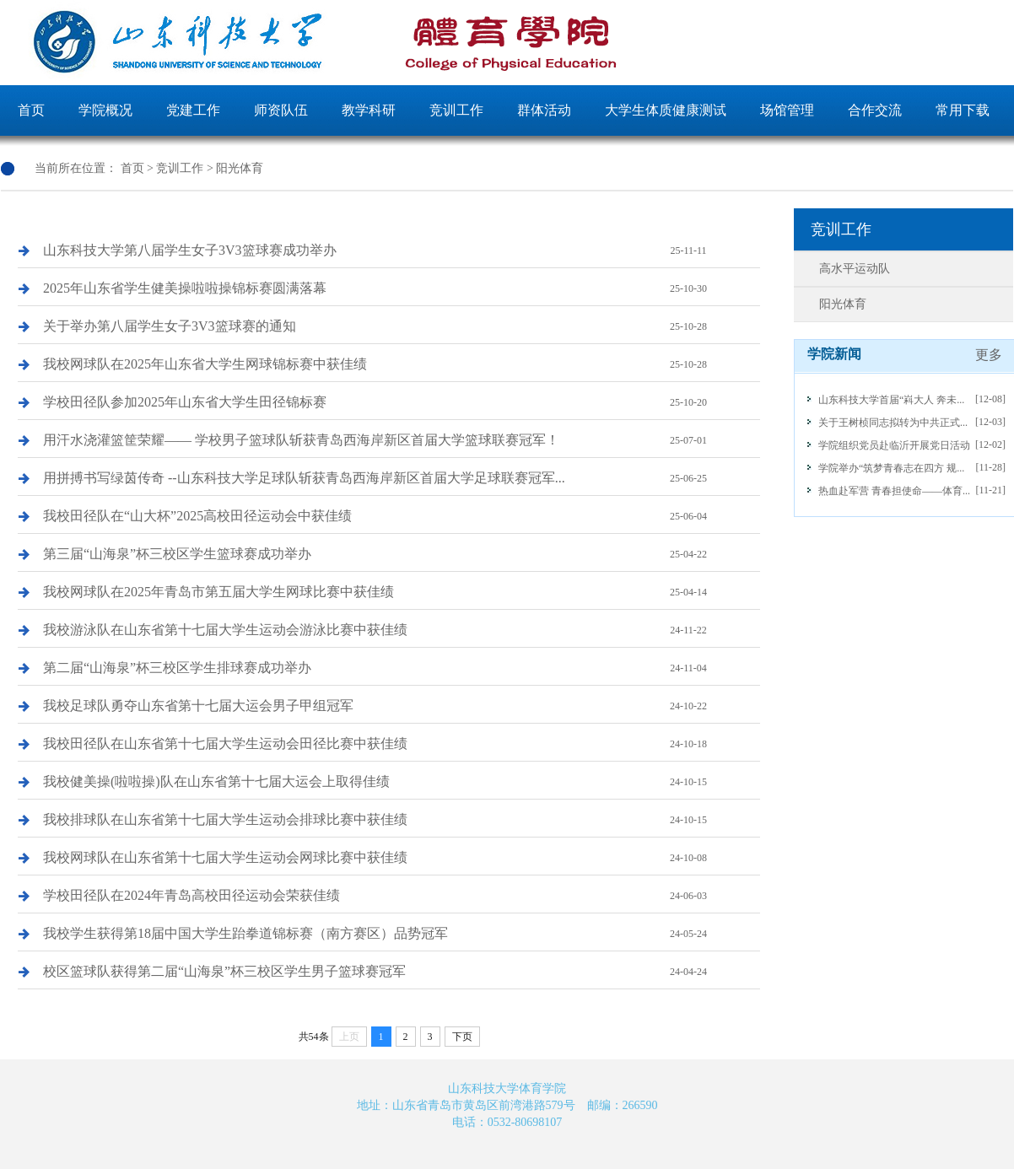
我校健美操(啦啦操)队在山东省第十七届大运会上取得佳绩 (401, 782)
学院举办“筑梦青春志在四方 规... (891, 468)
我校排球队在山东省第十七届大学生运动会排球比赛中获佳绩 (401, 820)
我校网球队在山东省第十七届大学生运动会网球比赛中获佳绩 (401, 858)
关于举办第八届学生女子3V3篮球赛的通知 (401, 326)
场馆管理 (787, 110)
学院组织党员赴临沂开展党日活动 (894, 445)
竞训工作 (456, 110)
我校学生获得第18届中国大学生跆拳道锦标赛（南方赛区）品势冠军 (401, 934)
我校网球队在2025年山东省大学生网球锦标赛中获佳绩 (401, 364)
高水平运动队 (854, 268)
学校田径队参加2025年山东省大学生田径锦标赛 (401, 402)
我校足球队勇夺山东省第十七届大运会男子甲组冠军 (401, 706)
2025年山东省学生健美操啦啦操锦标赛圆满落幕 (401, 288)
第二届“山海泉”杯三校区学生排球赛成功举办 (401, 668)
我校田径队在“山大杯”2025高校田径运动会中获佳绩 (401, 516)
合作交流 (875, 110)
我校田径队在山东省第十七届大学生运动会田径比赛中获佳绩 (401, 744)
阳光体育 (239, 168)
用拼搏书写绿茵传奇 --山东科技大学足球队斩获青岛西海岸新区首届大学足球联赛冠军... (401, 478)
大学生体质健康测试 (665, 110)
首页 (31, 110)
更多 (988, 354)
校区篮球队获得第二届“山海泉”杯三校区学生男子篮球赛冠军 (401, 972)
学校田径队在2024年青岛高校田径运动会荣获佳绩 (401, 896)
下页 (462, 1036)
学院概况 (105, 110)
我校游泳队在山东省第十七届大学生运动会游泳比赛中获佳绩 (401, 630)
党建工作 (193, 110)
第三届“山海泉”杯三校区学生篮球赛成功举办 (401, 554)
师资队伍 (281, 110)
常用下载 (963, 110)
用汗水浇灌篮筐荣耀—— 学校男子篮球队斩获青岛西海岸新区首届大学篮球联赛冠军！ (401, 440)
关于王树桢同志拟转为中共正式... (893, 422)
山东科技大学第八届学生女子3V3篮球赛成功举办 (401, 250)
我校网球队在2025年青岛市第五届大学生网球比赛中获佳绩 (401, 592)
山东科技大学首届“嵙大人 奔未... (891, 400)
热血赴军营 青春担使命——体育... (894, 491)
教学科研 (369, 110)
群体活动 (544, 110)
